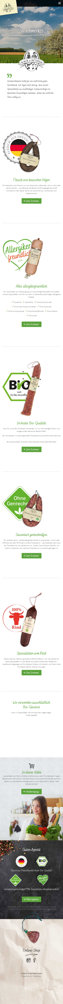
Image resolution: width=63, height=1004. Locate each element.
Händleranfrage (32, 791)
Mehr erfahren (32, 899)
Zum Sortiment (32, 201)
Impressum (37, 976)
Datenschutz (27, 976)
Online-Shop (31, 950)
